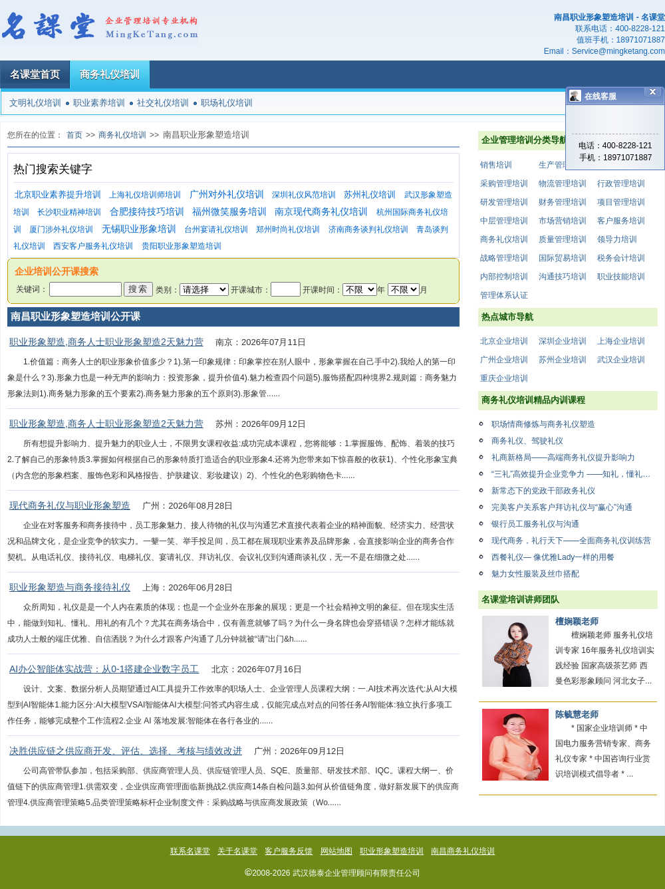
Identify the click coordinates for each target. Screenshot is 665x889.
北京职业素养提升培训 (58, 194)
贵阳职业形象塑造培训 (181, 246)
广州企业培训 (504, 359)
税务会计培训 (621, 258)
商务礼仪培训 (110, 74)
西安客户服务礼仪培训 (93, 246)
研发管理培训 (504, 202)
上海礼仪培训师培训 (145, 194)
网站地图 (336, 851)
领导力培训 (617, 239)
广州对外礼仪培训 (227, 194)
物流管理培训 (563, 183)
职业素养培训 (99, 103)
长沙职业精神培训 (69, 212)
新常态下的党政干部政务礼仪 (543, 490)
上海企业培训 (621, 341)
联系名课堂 (190, 851)
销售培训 (496, 165)
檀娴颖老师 (576, 621)
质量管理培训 (563, 239)
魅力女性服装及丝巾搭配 (535, 573)
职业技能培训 (621, 276)
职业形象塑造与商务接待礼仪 (69, 587)
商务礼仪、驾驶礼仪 (527, 440)
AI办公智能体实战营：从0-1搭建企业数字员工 (104, 669)
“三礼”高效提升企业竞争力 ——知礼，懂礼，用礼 (574, 474)
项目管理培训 (621, 202)
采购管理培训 (504, 183)
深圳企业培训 (563, 341)
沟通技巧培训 (563, 276)
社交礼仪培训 (163, 103)
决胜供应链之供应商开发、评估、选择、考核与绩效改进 (125, 750)
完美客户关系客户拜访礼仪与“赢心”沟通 (561, 507)
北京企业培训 (504, 341)
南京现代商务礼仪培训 (321, 212)
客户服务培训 (621, 220)
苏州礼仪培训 (370, 194)
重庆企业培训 (504, 378)
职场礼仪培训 (227, 103)
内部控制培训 (504, 276)
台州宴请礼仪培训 (216, 229)
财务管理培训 (563, 202)
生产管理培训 (563, 165)
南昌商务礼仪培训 (463, 851)
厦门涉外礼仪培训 (61, 229)
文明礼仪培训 (35, 103)
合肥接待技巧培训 (147, 212)
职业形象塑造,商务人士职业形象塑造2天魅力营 (106, 341)
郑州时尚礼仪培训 (288, 229)
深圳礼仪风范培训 (304, 194)
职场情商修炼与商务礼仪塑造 (543, 424)
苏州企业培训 (563, 359)
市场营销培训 (563, 220)
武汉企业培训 (621, 359)
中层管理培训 (504, 220)
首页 (74, 135)
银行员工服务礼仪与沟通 (535, 524)
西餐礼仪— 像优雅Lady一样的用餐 (552, 557)
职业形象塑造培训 (392, 851)
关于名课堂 (237, 851)
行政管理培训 (621, 183)
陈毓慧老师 (576, 714)
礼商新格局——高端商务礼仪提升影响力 (563, 457)
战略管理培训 (504, 258)
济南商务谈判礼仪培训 (368, 229)
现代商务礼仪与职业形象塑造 (69, 505)
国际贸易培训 (563, 258)
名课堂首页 (35, 74)
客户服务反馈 (289, 851)
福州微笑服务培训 (229, 212)
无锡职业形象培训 (139, 229)
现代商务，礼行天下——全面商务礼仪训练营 (571, 540)
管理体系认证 (504, 295)
